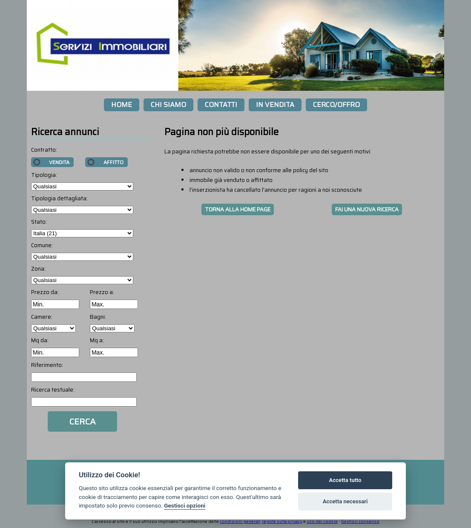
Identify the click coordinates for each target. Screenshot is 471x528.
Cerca (82, 421)
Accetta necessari (345, 501)
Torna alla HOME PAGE (237, 209)
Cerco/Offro (336, 104)
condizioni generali (240, 521)
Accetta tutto (345, 480)
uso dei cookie (322, 521)
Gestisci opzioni (184, 505)
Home (121, 104)
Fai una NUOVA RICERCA (367, 209)
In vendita (275, 104)
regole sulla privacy (282, 521)
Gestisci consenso (360, 521)
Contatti (221, 104)
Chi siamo (168, 104)
